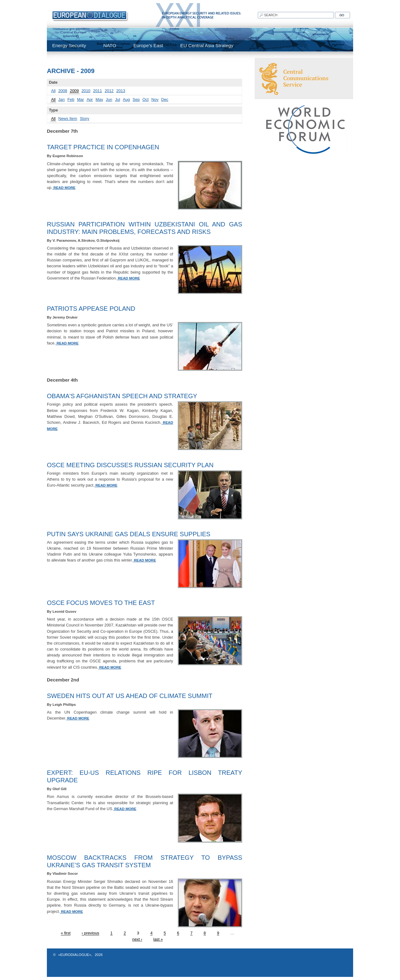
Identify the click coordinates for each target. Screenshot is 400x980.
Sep (136, 99)
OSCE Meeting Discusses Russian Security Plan (130, 465)
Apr (90, 99)
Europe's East (148, 45)
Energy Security (69, 45)
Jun (109, 99)
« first (65, 933)
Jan (61, 99)
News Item (67, 118)
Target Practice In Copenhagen (103, 147)
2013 (120, 90)
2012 (109, 90)
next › (137, 939)
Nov (154, 99)
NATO (109, 45)
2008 (62, 90)
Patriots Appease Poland (91, 308)
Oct (145, 99)
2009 (74, 90)
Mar (80, 99)
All (53, 90)
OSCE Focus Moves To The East (101, 602)
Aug (126, 99)
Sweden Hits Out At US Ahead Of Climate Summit (129, 695)
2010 (86, 90)
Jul (117, 99)
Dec (164, 99)
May (99, 99)
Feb (71, 99)
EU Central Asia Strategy (206, 45)
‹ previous (90, 933)
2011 (97, 90)
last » (158, 939)
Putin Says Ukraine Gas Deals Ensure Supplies (128, 534)
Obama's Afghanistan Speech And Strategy (122, 396)
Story (84, 118)
